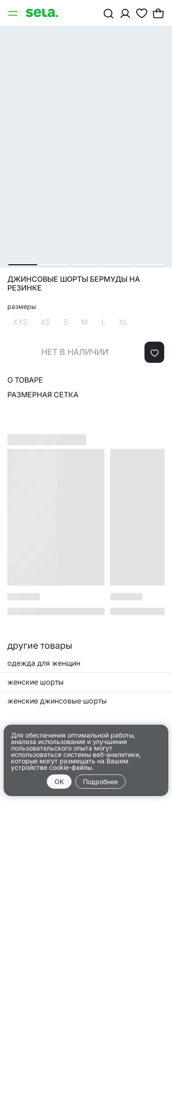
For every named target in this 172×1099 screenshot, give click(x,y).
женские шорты (35, 681)
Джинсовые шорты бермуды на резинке (73, 283)
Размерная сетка (42, 394)
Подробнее (100, 781)
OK (59, 781)
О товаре (25, 379)
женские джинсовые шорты (57, 700)
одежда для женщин (43, 663)
